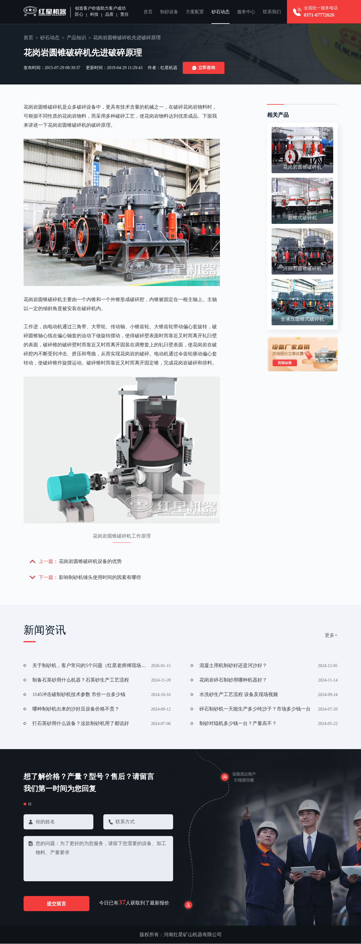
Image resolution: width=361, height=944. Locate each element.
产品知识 (76, 37)
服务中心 (246, 11)
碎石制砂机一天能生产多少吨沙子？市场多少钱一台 (255, 708)
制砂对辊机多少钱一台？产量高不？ (238, 723)
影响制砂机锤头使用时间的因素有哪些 (100, 577)
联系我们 (272, 11)
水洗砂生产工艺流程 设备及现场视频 (238, 694)
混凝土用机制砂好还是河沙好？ (233, 665)
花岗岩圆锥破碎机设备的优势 (90, 561)
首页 (148, 11)
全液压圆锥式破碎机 (302, 319)
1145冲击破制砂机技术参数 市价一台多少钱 (78, 694)
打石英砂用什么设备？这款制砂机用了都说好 (80, 723)
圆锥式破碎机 (302, 217)
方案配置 (195, 11)
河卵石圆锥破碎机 (302, 268)
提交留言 (56, 903)
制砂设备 (169, 11)
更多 (331, 635)
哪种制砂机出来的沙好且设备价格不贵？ (75, 708)
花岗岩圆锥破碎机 (302, 167)
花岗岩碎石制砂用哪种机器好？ (233, 679)
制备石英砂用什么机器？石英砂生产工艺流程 (80, 679)
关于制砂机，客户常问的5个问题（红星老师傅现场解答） (89, 665)
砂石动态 (220, 11)
